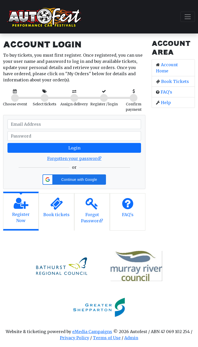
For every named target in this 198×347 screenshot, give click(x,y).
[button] (74, 179)
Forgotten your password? (74, 158)
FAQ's (166, 92)
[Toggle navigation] (187, 17)
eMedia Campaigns (92, 331)
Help (166, 102)
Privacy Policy (74, 337)
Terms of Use (107, 337)
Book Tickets (175, 81)
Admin (131, 337)
